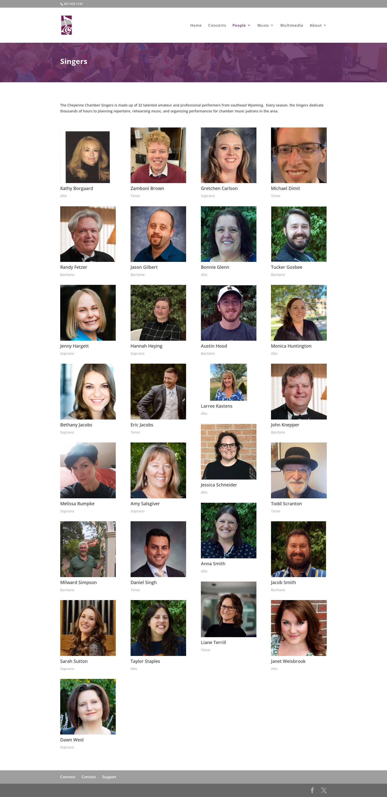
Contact (89, 776)
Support (109, 776)
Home (196, 25)
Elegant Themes (85, 790)
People (239, 25)
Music (263, 25)
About (316, 25)
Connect (67, 776)
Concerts (217, 25)
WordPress (119, 790)
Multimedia (291, 25)
